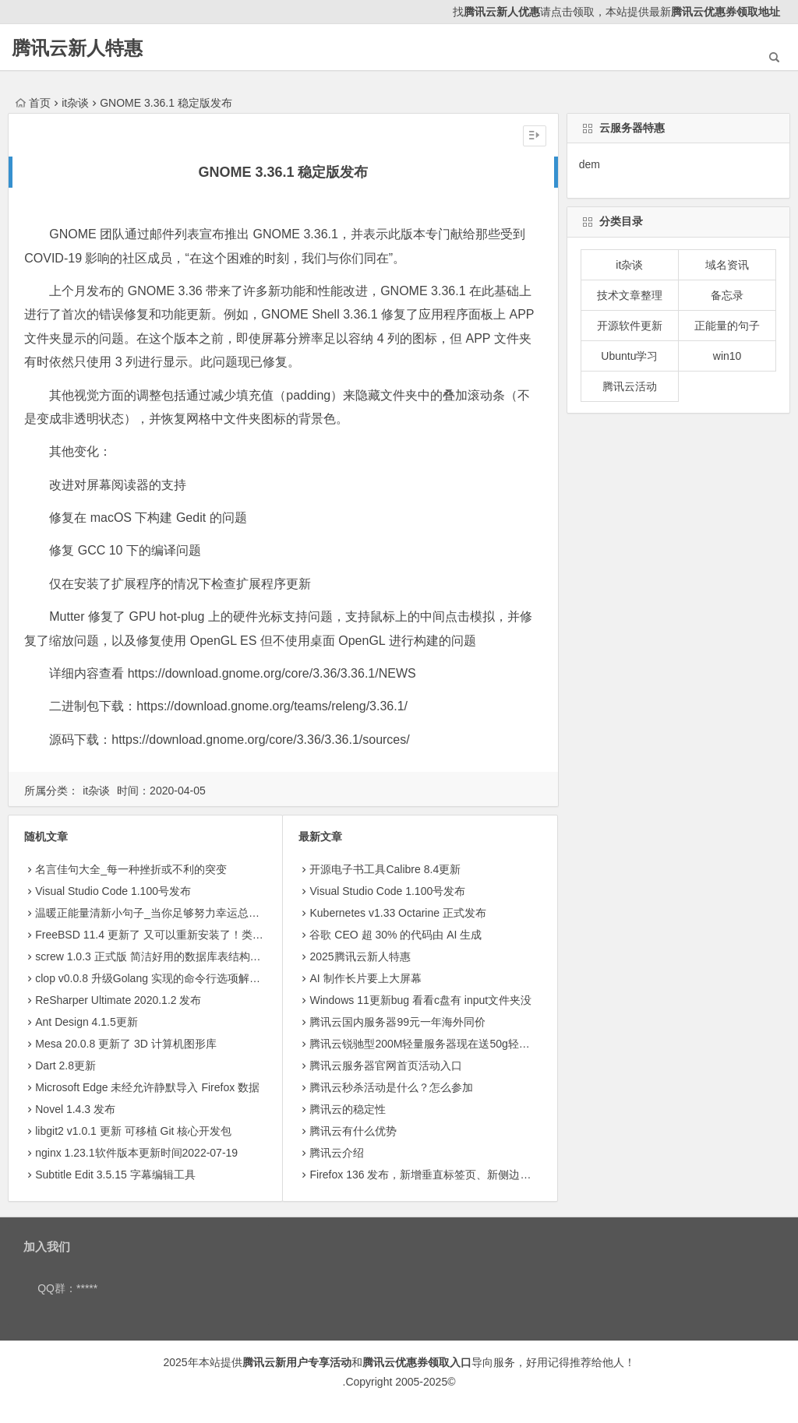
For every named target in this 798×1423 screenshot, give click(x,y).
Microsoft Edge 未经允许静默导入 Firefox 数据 (147, 1087)
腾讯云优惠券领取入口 (416, 1362)
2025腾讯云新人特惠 (359, 956)
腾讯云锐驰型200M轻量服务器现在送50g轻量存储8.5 (438, 1043)
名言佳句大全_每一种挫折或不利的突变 (131, 869)
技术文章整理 (629, 295)
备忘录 (727, 295)
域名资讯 (727, 265)
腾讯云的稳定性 (347, 1109)
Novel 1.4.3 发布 (75, 1109)
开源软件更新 (629, 325)
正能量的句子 (727, 325)
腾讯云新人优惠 (502, 11)
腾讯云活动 (629, 386)
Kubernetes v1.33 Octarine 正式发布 (397, 913)
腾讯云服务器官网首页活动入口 (385, 1065)
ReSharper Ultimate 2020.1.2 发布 (118, 1000)
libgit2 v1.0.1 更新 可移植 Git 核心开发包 (133, 1131)
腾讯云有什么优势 (353, 1131)
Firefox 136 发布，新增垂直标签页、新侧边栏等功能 (436, 1174)
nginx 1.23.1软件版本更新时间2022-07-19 (136, 1153)
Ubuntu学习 (629, 356)
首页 (33, 103)
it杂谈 (75, 103)
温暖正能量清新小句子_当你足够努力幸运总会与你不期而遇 (180, 913)
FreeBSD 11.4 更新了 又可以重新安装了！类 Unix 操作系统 (179, 934)
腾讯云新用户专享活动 (296, 1362)
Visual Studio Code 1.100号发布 (113, 891)
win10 (727, 356)
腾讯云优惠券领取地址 (725, 11)
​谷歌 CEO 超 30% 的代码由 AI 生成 (395, 934)
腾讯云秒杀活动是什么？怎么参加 (391, 1087)
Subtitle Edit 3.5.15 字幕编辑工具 (115, 1174)
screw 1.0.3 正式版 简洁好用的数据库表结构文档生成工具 (175, 956)
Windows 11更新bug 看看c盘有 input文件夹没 (420, 1000)
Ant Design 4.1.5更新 (86, 1022)
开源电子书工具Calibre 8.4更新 (385, 869)
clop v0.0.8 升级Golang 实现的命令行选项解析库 (153, 978)
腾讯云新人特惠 (77, 47)
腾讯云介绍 (336, 1153)
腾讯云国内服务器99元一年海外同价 (397, 1022)
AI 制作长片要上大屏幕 (365, 978)
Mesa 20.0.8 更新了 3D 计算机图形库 (126, 1043)
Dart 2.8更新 (65, 1065)
